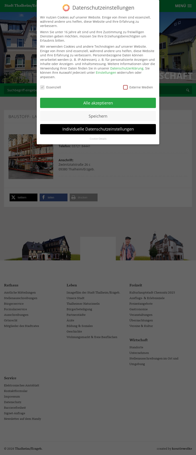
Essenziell (50, 84)
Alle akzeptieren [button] (98, 99)
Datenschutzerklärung (126, 65)
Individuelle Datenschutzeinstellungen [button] (98, 126)
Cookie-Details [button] (98, 135)
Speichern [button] (98, 113)
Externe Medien (138, 84)
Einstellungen (106, 69)
